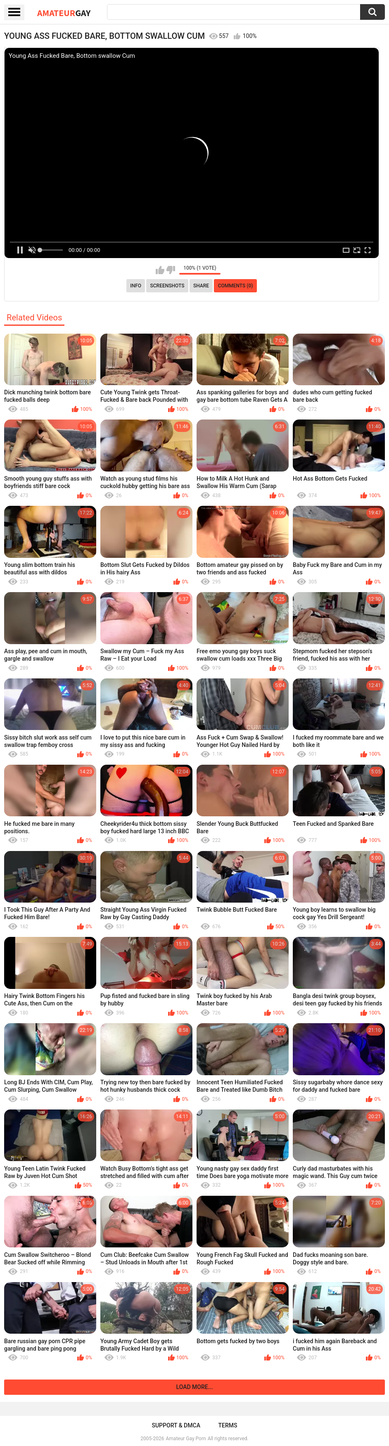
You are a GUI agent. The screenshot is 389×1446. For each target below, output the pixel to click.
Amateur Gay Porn (186, 1438)
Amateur (63, 13)
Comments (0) (235, 286)
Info (135, 286)
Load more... (194, 1387)
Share (201, 286)
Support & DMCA (176, 1425)
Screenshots (167, 286)
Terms (227, 1425)
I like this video (160, 270)
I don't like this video (170, 270)
